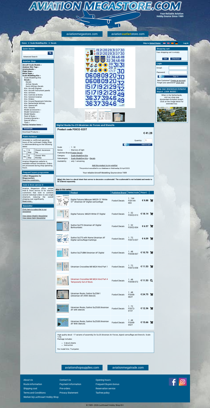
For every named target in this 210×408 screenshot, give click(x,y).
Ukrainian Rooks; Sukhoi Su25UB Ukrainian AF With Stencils (90, 322)
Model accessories (32, 110)
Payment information (70, 384)
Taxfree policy (103, 392)
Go (50, 53)
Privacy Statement (69, 392)
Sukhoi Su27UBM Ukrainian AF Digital (87, 253)
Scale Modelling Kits (30, 76)
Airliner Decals (32, 84)
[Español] (172, 43)
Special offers (30, 120)
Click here (180, 83)
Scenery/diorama (31, 118)
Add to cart (146, 145)
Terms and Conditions (34, 392)
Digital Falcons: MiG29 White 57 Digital (88, 214)
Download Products (30, 132)
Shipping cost (30, 388)
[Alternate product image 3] (119, 122)
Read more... (27, 201)
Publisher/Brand (119, 193)
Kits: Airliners (29, 93)
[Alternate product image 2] (105, 122)
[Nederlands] (164, 43)
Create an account (178, 80)
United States (155, 43)
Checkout (176, 59)
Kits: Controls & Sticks (33, 95)
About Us (28, 380)
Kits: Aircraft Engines (33, 88)
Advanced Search (30, 57)
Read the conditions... (31, 180)
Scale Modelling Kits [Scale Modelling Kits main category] (32, 78)
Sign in (175, 76)
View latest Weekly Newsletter (35, 216)
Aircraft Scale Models (31, 65)
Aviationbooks (28, 69)
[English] (168, 43)
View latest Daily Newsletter (34, 218)
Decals (27, 80)
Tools (26, 123)
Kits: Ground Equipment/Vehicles (37, 101)
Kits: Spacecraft (30, 105)
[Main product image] (104, 107)
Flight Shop (27, 71)
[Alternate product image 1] (91, 122)
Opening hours (103, 380)
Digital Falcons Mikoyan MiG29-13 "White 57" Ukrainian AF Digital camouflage (89, 200)
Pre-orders (65, 388)
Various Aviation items (31, 125)
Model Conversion (31, 112)
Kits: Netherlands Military (34, 103)
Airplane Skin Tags (30, 67)
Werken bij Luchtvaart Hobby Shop (41, 397)
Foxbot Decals (77, 153)
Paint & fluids (29, 116)
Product (74, 193)
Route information (32, 384)
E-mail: (159, 68)
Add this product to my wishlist (104, 165)
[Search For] (35, 53)
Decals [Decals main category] (28, 82)
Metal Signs (27, 73)
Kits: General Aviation (33, 97)
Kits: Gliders (29, 99)
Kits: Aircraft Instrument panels (37, 91)
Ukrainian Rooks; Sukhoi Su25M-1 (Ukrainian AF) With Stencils (86, 294)
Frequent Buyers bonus (107, 384)
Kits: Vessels (29, 108)
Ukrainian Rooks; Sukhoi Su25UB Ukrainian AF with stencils (90, 308)
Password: (161, 72)
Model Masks (29, 114)
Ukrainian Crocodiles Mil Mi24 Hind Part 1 (89, 267)
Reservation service (105, 388)
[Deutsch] (176, 43)
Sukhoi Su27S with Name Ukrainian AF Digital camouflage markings (88, 239)
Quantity (138, 140)
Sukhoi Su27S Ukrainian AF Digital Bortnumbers (86, 226)
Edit (165, 59)
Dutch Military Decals (34, 86)
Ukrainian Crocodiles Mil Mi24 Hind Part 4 (89, 279)
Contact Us (65, 380)
